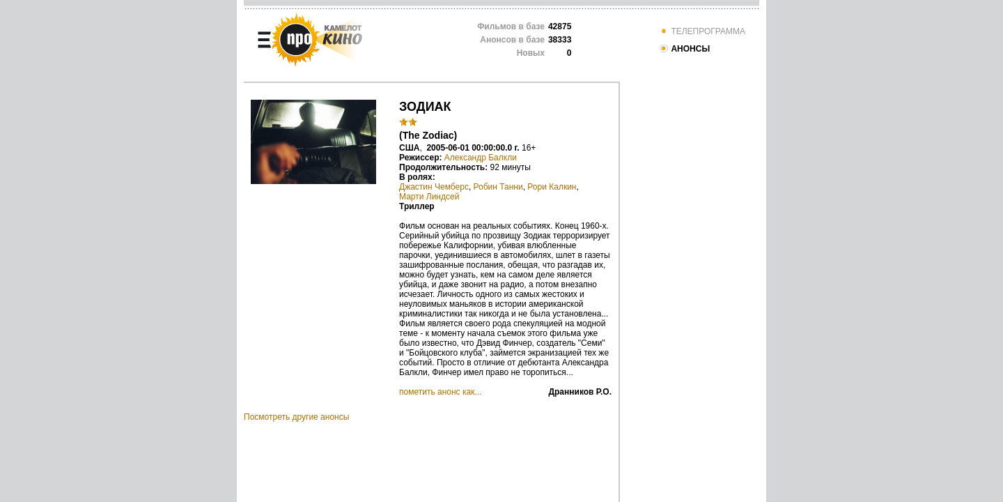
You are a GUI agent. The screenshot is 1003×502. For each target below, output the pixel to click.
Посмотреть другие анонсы (296, 417)
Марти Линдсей (429, 196)
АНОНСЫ (684, 49)
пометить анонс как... (440, 392)
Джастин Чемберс (434, 187)
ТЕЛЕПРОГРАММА (702, 31)
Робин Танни (498, 187)
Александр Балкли (480, 157)
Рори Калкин (551, 187)
